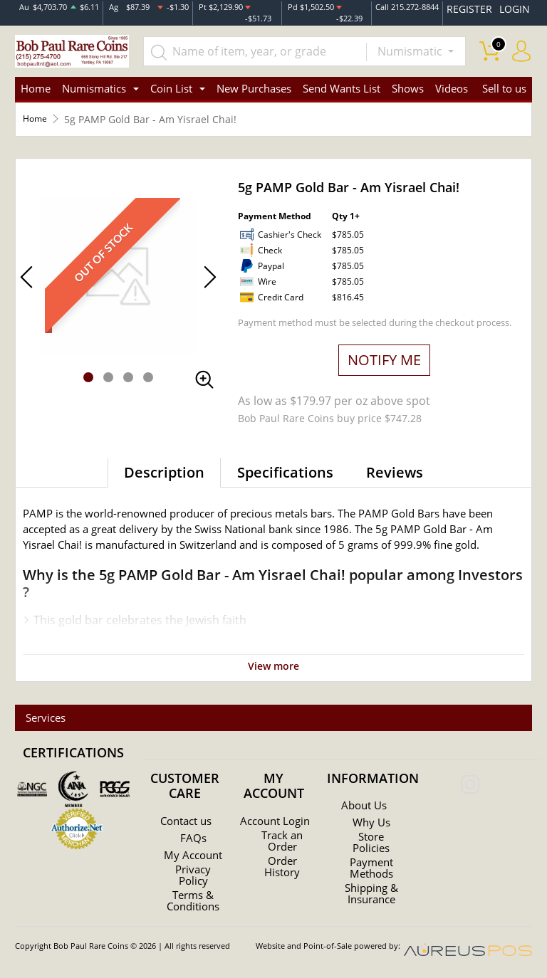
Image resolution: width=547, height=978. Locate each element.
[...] (269, 44)
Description (164, 469)
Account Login (275, 819)
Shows (408, 85)
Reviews (394, 469)
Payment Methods (371, 863)
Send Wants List (341, 85)
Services (41, 713)
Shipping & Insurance (371, 889)
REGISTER (484, 6)
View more (274, 662)
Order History (282, 870)
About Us (364, 801)
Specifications (285, 469)
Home (36, 85)
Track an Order (282, 844)
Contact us (186, 816)
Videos (451, 85)
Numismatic (411, 44)
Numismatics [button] (94, 85)
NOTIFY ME (384, 357)
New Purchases (254, 85)
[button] (88, 374)
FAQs (193, 833)
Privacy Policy (193, 879)
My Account (193, 853)
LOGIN (518, 6)
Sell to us (504, 85)
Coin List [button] (171, 85)
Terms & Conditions (193, 904)
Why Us (371, 818)
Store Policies (371, 837)
